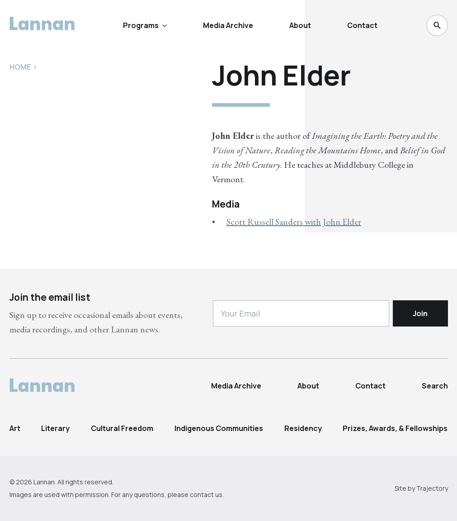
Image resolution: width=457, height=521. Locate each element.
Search (435, 386)
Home (20, 67)
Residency (303, 428)
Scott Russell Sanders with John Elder (293, 221)
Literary (55, 428)
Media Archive (228, 25)
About (300, 25)
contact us (206, 494)
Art (14, 428)
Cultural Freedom (122, 428)
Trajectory (432, 488)
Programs (145, 25)
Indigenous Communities (218, 428)
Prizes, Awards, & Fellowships (395, 428)
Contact (362, 25)
